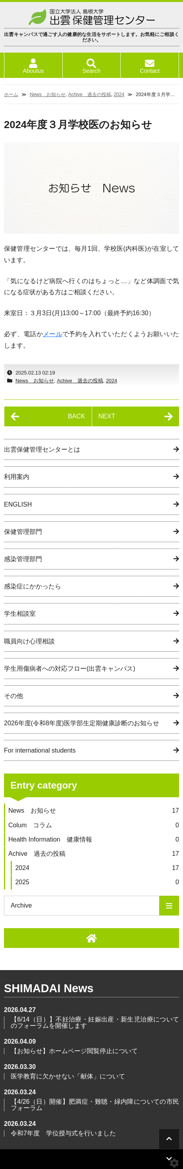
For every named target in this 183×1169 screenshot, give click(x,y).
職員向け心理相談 (29, 641)
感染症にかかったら (32, 586)
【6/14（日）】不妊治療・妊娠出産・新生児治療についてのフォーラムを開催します (95, 1022)
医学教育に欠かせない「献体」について (68, 1076)
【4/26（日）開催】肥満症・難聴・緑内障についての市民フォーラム (95, 1104)
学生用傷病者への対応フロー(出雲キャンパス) (69, 668)
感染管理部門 (23, 559)
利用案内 (16, 476)
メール (52, 334)
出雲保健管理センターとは (42, 449)
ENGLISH (18, 504)
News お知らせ (47, 94)
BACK (76, 416)
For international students (40, 750)
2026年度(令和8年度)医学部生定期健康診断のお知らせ (81, 723)
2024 (119, 94)
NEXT (107, 416)
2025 (97, 882)
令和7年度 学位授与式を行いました (63, 1133)
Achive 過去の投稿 (89, 94)
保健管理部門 (23, 531)
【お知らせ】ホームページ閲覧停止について (74, 1051)
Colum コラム (93, 825)
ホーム (11, 94)
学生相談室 (20, 613)
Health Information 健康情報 (93, 839)
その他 (13, 695)
